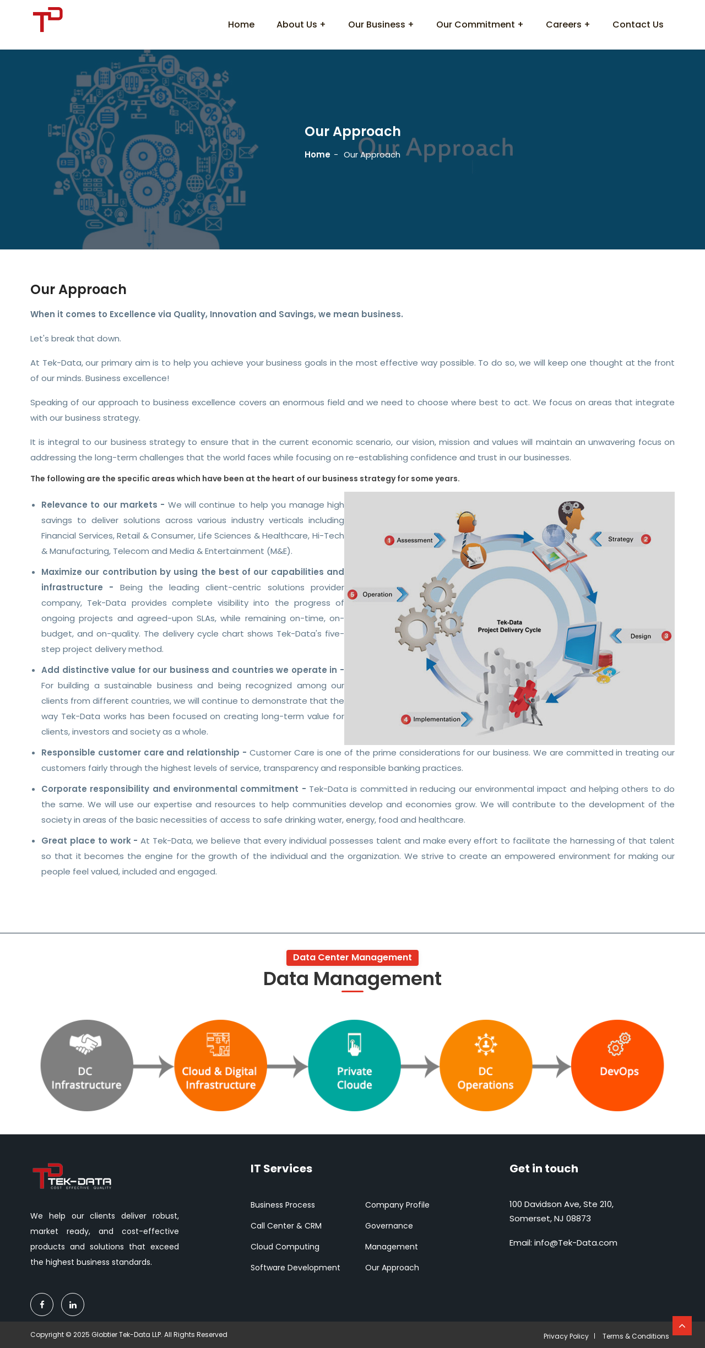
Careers (564, 24)
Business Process (283, 1204)
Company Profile (397, 1204)
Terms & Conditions (636, 1336)
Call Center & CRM (286, 1225)
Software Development (295, 1267)
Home (241, 24)
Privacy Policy (566, 1336)
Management (391, 1246)
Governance (389, 1225)
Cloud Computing (285, 1246)
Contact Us (638, 24)
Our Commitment (475, 24)
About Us (296, 24)
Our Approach (392, 1267)
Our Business (376, 24)
